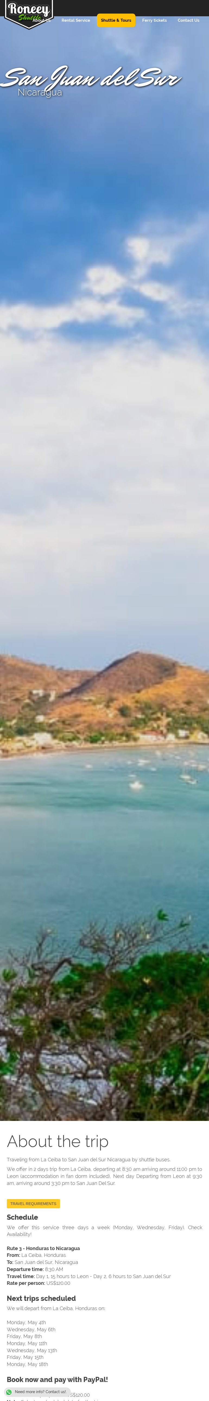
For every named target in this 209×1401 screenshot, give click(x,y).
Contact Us (188, 20)
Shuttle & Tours (116, 20)
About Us (42, 20)
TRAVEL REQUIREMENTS (33, 1204)
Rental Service (76, 20)
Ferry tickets (154, 20)
